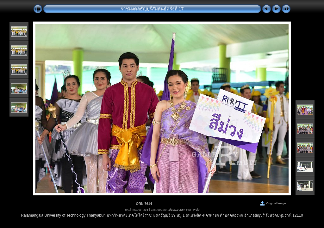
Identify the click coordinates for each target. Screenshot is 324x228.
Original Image (273, 203)
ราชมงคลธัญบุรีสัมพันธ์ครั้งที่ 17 (152, 8)
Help (196, 209)
